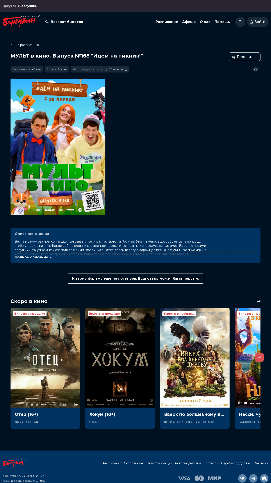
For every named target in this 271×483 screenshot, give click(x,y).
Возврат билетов (67, 22)
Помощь (222, 22)
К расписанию (25, 44)
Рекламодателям (188, 463)
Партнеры (211, 463)
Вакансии (261, 463)
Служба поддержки (236, 463)
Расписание (167, 22)
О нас (205, 22)
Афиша (189, 22)
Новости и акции (159, 463)
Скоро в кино (134, 463)
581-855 (40, 480)
